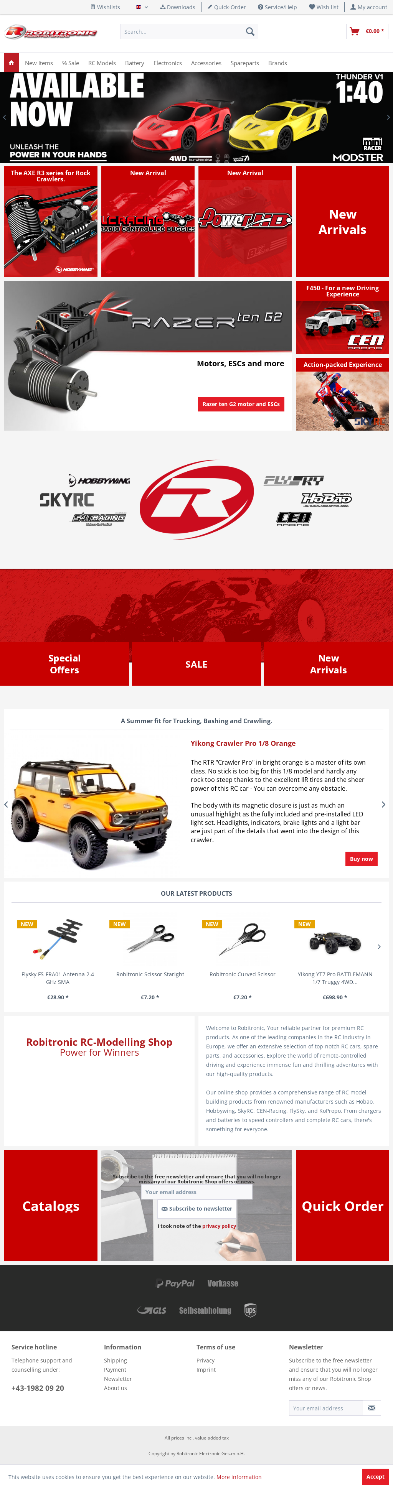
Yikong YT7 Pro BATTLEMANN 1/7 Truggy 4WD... (335, 978)
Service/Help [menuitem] (277, 7)
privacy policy (219, 1225)
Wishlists (105, 7)
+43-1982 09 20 (38, 1388)
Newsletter (118, 1378)
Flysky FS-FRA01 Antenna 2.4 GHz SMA (57, 978)
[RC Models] (102, 62)
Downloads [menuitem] (177, 7)
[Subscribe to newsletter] (372, 1408)
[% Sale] (71, 62)
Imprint (206, 1369)
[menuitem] (324, 7)
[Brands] (278, 62)
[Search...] (189, 31)
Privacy (205, 1360)
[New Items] (39, 62)
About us (115, 1388)
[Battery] (135, 62)
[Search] (250, 31)
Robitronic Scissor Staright (150, 974)
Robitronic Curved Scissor (243, 974)
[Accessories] (206, 62)
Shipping (115, 1360)
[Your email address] (326, 1408)
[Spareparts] (245, 62)
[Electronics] (168, 62)
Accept (376, 1476)
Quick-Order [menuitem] (226, 7)
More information (239, 1477)
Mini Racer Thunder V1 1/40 (196, 117)
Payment (115, 1369)
